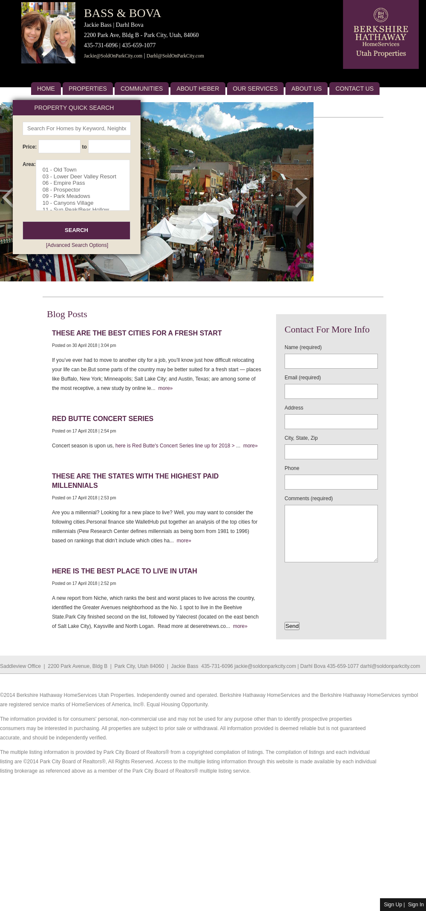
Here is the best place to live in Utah (124, 571)
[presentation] (334, 582)
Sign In (416, 905)
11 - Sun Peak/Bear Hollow (86, 209)
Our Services (255, 88)
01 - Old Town (86, 169)
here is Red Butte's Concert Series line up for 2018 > (175, 446)
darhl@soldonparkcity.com (390, 666)
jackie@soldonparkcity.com (265, 666)
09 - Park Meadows (86, 196)
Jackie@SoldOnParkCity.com (113, 55)
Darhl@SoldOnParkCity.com (175, 55)
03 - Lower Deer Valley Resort (86, 176)
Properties (88, 88)
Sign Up (393, 905)
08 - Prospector (86, 189)
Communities (142, 88)
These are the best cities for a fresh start (137, 333)
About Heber (197, 88)
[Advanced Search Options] (77, 245)
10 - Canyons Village (86, 203)
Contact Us (354, 88)
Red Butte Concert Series (102, 418)
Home (46, 88)
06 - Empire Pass (86, 183)
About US (306, 88)
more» (164, 388)
